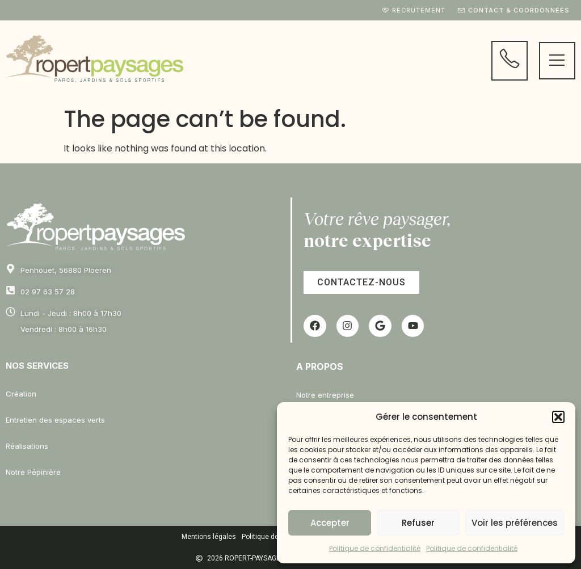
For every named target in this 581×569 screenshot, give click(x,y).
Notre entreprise (325, 394)
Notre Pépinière (33, 472)
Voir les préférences (514, 523)
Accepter (330, 523)
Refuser (418, 523)
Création (21, 393)
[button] (558, 417)
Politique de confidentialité (374, 548)
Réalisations (27, 445)
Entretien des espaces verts (55, 419)
